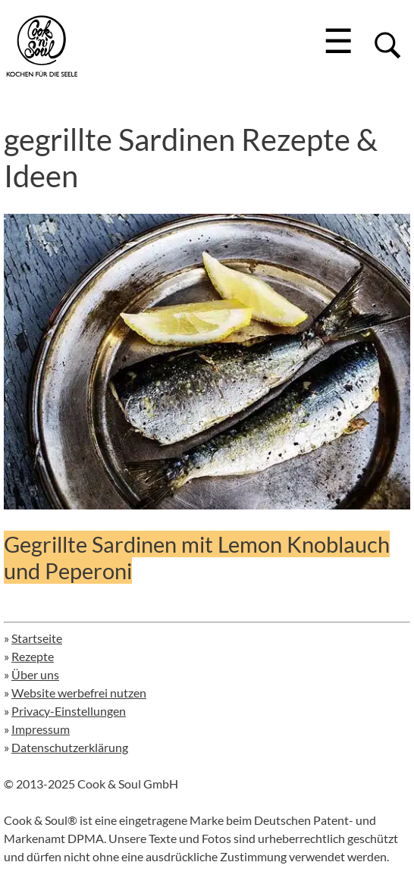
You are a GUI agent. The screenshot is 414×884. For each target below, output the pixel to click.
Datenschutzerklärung (69, 747)
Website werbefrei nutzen (78, 692)
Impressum (40, 729)
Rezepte (32, 656)
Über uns (35, 674)
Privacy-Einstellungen (68, 711)
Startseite (36, 638)
